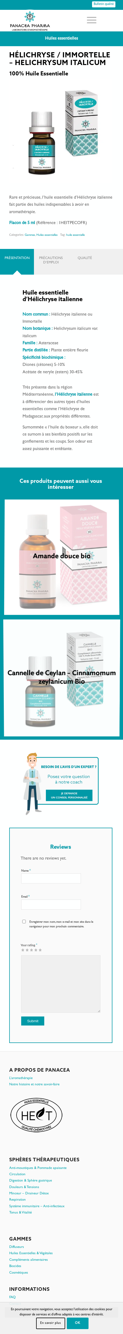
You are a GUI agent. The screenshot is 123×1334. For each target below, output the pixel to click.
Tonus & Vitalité (20, 1213)
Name (26, 871)
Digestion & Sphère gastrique (30, 1181)
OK (77, 1323)
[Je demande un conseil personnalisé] (61, 784)
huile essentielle (75, 235)
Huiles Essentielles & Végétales (31, 1253)
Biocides (15, 1266)
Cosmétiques (18, 1273)
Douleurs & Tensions (24, 1187)
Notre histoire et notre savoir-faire (34, 1084)
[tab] (17, 262)
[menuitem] (88, 20)
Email (25, 897)
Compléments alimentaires (28, 1260)
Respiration (17, 1200)
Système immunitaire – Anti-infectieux (37, 1206)
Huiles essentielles (47, 235)
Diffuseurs (16, 1247)
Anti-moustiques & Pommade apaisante (38, 1168)
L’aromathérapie (21, 1078)
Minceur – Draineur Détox (29, 1193)
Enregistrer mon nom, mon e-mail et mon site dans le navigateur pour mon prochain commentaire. (61, 924)
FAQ (12, 1297)
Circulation (17, 1174)
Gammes (30, 235)
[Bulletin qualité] (103, 4)
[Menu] (88, 20)
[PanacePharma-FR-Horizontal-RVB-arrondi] (51, 20)
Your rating (29, 945)
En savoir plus (50, 1323)
